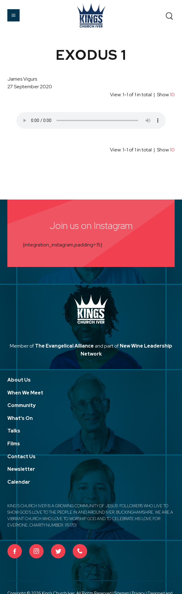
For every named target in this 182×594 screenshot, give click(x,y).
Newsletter (21, 469)
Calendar (18, 482)
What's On (20, 418)
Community (21, 405)
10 (172, 94)
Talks (13, 431)
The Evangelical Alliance (64, 346)
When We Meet (25, 393)
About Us (19, 380)
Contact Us (21, 456)
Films (13, 443)
